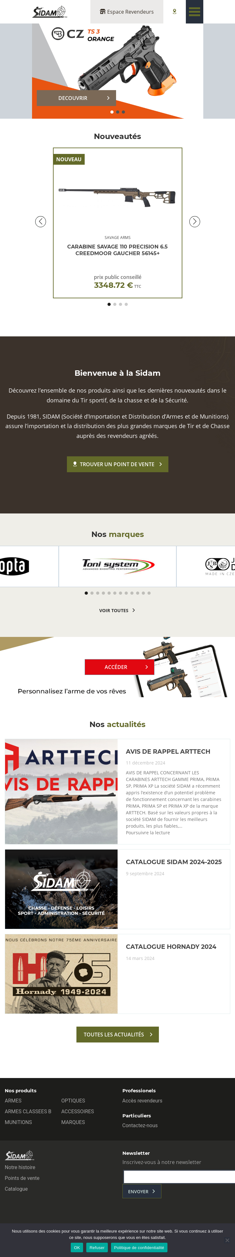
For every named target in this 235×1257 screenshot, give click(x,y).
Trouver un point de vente (113, 464)
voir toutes (113, 610)
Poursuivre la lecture (148, 833)
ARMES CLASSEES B (28, 1111)
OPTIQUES (73, 1101)
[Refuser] (227, 1240)
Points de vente (22, 1178)
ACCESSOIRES (77, 1111)
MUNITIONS (18, 1122)
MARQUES (73, 1122)
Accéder (116, 667)
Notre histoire (20, 1167)
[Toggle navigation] (194, 11)
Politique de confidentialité (139, 1247)
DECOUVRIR (72, 98)
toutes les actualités (114, 1034)
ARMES (13, 1101)
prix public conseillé (117, 282)
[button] (112, 112)
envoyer (138, 1191)
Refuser (96, 1247)
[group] (117, 566)
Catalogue (16, 1189)
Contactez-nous (140, 1125)
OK (77, 1247)
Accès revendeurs (142, 1101)
